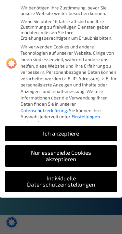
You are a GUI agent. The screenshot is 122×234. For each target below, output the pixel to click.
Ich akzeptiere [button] (61, 133)
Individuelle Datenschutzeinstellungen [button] (61, 181)
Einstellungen (86, 116)
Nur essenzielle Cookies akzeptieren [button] (61, 155)
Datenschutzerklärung (43, 110)
